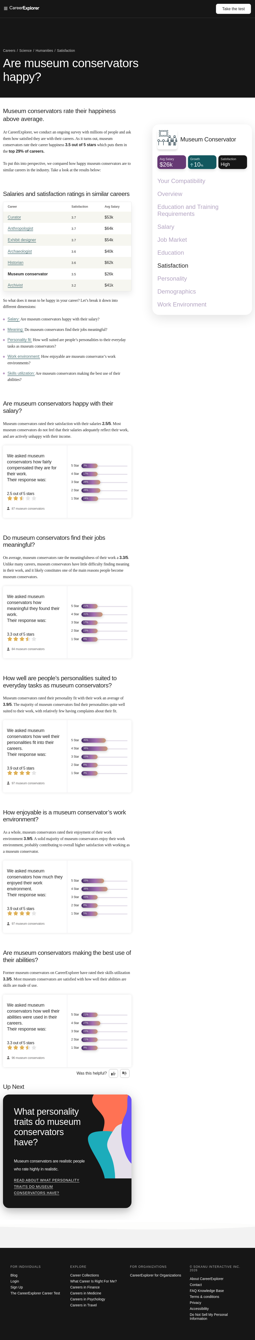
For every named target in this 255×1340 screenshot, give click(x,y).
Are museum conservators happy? (70, 70)
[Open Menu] (110, 8)
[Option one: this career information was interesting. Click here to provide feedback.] (113, 1073)
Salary (165, 226)
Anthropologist (20, 228)
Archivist (15, 285)
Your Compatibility (181, 181)
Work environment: (23, 356)
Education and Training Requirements (188, 210)
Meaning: (15, 329)
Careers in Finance (85, 1287)
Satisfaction (172, 265)
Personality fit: (19, 340)
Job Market (172, 239)
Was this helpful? (92, 1073)
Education (170, 252)
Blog (13, 1275)
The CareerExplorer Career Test (35, 1293)
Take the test (233, 9)
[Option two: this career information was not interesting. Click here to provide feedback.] (124, 1073)
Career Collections (84, 1275)
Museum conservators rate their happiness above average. (59, 115)
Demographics (176, 291)
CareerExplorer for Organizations (155, 1275)
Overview (169, 193)
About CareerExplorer (206, 1279)
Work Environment (181, 304)
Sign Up (16, 1287)
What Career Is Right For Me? (93, 1281)
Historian (15, 262)
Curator (14, 217)
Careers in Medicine (85, 1293)
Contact (196, 1285)
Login (14, 1281)
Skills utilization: (21, 373)
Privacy (195, 1303)
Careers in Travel (83, 1305)
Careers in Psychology (87, 1299)
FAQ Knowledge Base (207, 1291)
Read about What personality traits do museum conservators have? (46, 1186)
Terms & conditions (204, 1297)
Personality (172, 278)
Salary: (13, 319)
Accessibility (199, 1309)
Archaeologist (20, 251)
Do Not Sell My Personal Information (209, 1317)
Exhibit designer (22, 240)
